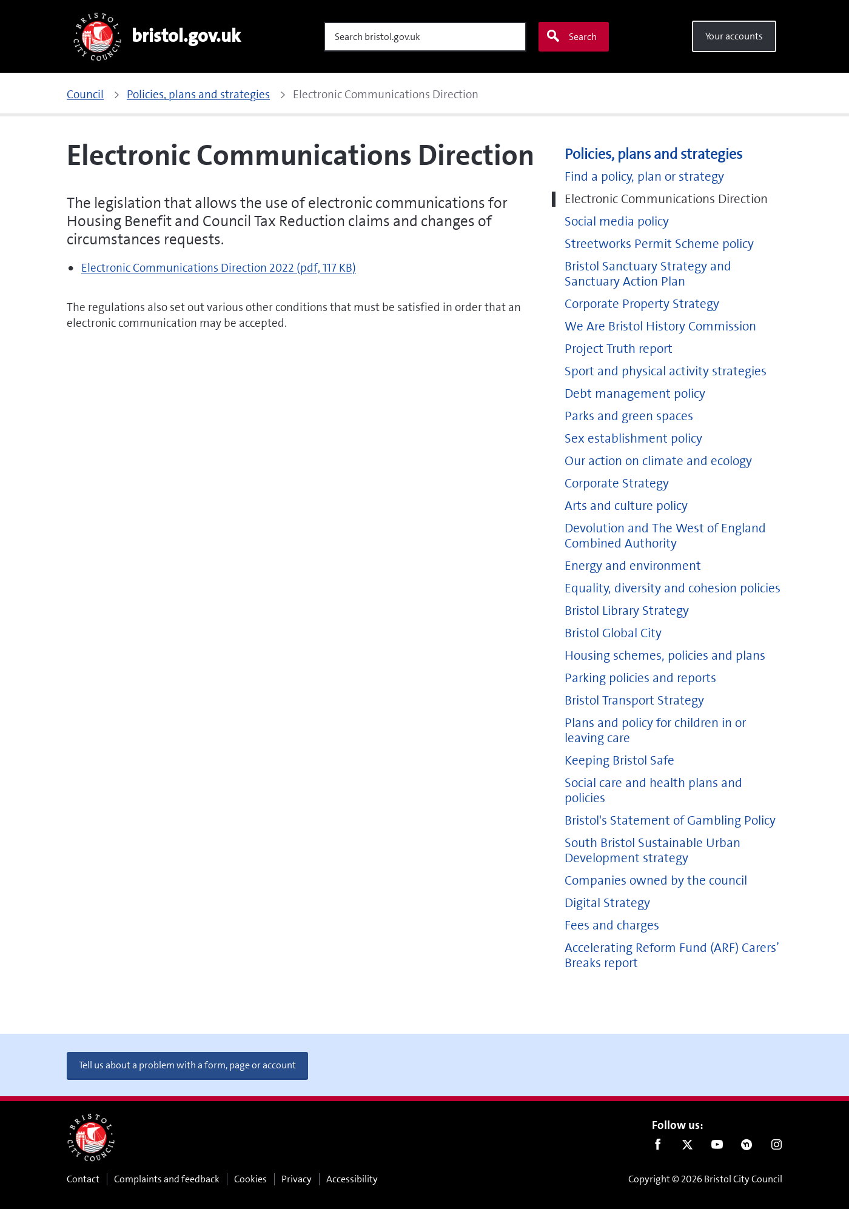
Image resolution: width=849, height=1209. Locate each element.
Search (571, 36)
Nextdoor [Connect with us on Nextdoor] (747, 1147)
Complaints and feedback (167, 1179)
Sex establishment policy (633, 438)
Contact (83, 1179)
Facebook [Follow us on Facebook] (657, 1147)
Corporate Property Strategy (642, 304)
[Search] (425, 37)
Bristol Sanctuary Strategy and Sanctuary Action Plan (648, 274)
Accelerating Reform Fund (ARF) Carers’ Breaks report (672, 955)
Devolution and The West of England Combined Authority (665, 536)
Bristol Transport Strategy (634, 700)
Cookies (250, 1179)
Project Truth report (619, 349)
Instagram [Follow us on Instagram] (776, 1147)
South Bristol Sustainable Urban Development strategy (652, 851)
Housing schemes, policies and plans (665, 655)
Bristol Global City (613, 633)
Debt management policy (635, 393)
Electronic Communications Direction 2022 (218, 267)
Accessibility (352, 1179)
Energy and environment (633, 566)
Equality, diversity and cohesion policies (672, 588)
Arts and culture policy (626, 506)
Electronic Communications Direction (666, 199)
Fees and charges (612, 925)
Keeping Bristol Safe (619, 760)
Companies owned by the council (656, 880)
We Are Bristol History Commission (660, 326)
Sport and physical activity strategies (666, 371)
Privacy (296, 1179)
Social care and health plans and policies (653, 790)
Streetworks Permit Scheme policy (659, 244)
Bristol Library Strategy (627, 610)
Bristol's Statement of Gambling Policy (670, 820)
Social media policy (617, 221)
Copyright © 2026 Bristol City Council (705, 1179)
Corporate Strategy (617, 483)
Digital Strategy (607, 903)
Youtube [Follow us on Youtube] (717, 1147)
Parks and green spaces (629, 416)
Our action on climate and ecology (658, 461)
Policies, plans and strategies (653, 154)
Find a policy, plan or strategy (644, 176)
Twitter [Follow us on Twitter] (687, 1147)
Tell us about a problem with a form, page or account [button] (187, 1065)
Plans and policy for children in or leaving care (655, 730)
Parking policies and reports (640, 678)
